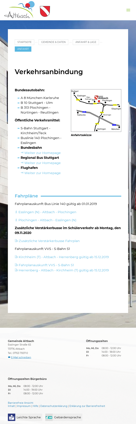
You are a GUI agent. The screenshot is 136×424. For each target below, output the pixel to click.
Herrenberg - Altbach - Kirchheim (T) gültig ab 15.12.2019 (64, 270)
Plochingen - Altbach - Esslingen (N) (47, 220)
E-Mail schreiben (21, 357)
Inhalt (11, 406)
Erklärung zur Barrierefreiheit (87, 406)
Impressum (24, 406)
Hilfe (35, 406)
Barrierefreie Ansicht (20, 402)
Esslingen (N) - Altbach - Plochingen (47, 212)
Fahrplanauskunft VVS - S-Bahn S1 (46, 265)
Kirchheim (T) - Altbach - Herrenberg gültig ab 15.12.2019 (64, 257)
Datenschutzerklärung (53, 406)
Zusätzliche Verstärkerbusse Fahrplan (49, 241)
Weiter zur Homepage (42, 153)
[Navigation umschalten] (128, 10)
